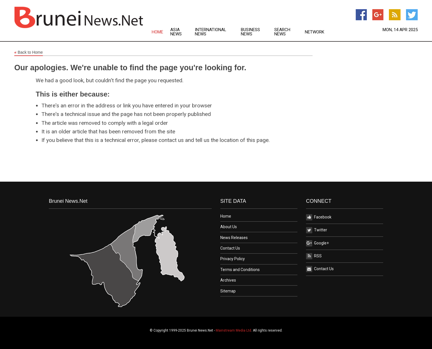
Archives (228, 280)
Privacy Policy (232, 258)
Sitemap (228, 291)
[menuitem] (161, 32)
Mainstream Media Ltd (233, 330)
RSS (314, 256)
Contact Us (230, 248)
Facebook (318, 217)
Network (314, 32)
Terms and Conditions (240, 269)
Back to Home (28, 52)
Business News (250, 32)
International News (210, 32)
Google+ (317, 243)
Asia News (176, 32)
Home (157, 32)
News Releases (234, 237)
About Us (228, 226)
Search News (282, 32)
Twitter (316, 230)
